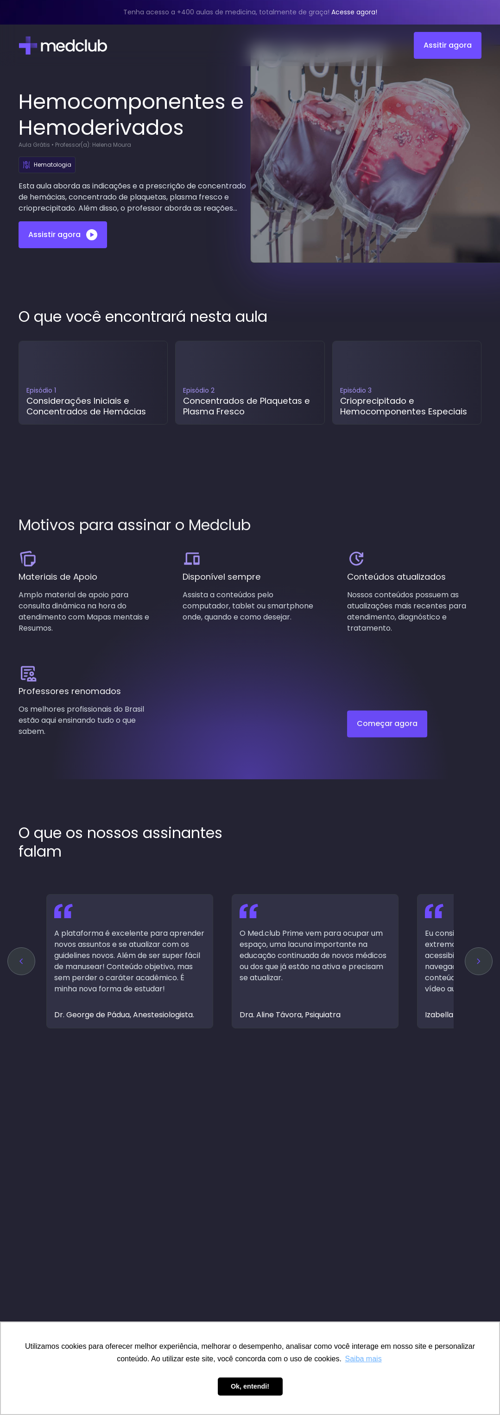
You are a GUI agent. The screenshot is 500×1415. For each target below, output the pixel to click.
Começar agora (387, 730)
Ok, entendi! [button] (250, 1386)
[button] (21, 961)
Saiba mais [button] (363, 1359)
